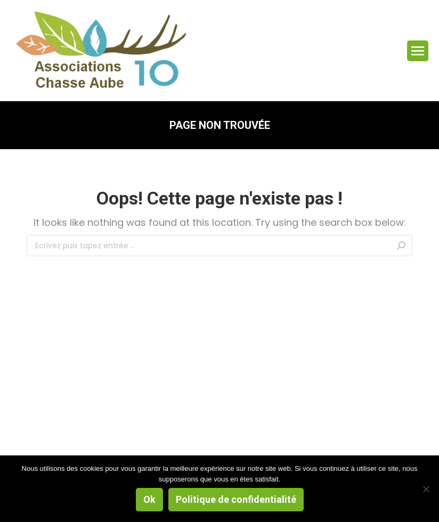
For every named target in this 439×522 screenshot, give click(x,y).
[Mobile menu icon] (417, 50)
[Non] (425, 489)
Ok (149, 499)
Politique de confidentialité (236, 499)
